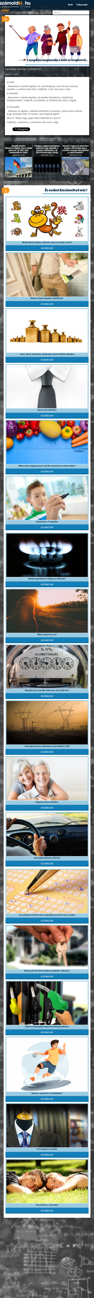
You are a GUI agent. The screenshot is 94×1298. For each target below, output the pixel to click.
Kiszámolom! (47, 248)
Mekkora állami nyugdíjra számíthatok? (47, 298)
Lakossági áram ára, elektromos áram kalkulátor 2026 (47, 746)
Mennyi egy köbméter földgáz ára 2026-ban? (47, 579)
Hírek (70, 4)
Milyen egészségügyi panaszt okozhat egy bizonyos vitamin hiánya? (47, 466)
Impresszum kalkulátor (47, 410)
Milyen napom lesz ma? (47, 634)
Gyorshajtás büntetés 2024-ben (47, 858)
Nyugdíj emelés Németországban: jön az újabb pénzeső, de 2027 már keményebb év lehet (18, 149)
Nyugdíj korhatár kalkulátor (47, 802)
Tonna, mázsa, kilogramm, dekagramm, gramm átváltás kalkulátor (47, 354)
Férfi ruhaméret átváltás (47, 1149)
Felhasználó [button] (82, 4)
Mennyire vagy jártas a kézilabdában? (47, 1093)
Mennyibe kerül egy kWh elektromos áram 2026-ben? (47, 690)
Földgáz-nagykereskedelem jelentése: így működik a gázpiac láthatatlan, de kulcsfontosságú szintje (47, 149)
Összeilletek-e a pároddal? (47, 1205)
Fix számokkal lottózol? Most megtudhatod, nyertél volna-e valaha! (47, 915)
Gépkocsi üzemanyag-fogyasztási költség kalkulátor (47, 1026)
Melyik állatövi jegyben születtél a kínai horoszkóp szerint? (47, 242)
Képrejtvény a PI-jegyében (47, 522)
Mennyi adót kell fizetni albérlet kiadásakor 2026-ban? (47, 971)
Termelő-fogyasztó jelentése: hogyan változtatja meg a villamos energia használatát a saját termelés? (75, 149)
